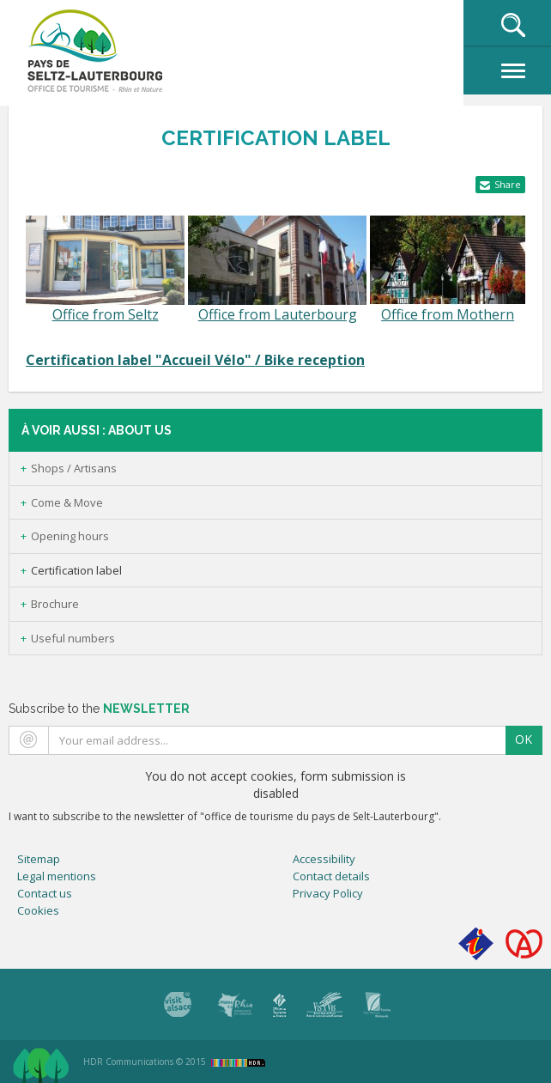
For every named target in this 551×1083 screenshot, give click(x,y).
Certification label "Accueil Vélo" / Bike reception (195, 359)
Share (507, 184)
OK (523, 739)
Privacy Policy (328, 893)
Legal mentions (56, 876)
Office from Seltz (105, 314)
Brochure (55, 603)
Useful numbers (73, 638)
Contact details (331, 876)
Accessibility (324, 859)
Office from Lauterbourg (277, 314)
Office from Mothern (447, 314)
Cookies (38, 910)
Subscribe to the (99, 708)
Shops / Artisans (74, 468)
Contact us (44, 893)
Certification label (76, 570)
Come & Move (67, 502)
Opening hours (70, 536)
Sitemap (38, 859)
